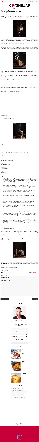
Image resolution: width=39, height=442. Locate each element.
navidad (22, 395)
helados (18, 395)
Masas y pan (12, 12)
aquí (16, 206)
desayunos (17, 393)
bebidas (24, 392)
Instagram (3, 263)
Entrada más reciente (4, 299)
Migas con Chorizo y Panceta (23, 363)
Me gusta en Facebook (20, 331)
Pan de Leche (24, 373)
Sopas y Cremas (19, 392)
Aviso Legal (26, 433)
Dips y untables (21, 388)
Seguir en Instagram (20, 336)
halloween (14, 395)
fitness (22, 393)
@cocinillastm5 (19, 263)
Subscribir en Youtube (20, 334)
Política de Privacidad (14, 433)
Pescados (13, 392)
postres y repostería (17, 12)
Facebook (7, 263)
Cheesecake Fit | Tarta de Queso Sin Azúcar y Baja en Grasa (24, 351)
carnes (13, 393)
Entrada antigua (34, 299)
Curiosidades (14, 388)
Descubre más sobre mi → (15, 321)
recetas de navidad (24, 12)
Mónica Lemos (33, 430)
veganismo (23, 397)
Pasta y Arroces (20, 390)
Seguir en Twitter (20, 329)
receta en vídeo (21, 84)
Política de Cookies (21, 433)
